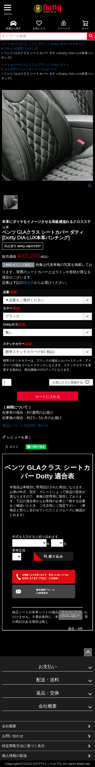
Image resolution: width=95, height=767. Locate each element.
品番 (10, 292)
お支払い (48, 666)
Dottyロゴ (14, 324)
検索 (91, 36)
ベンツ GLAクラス (44, 69)
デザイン (78, 44)
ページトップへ (88, 652)
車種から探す (13, 25)
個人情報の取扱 (14, 755)
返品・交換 (47, 693)
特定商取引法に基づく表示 (23, 745)
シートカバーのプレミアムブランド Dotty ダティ (35, 44)
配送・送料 (47, 680)
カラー (11, 308)
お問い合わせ (12, 736)
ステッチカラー (17, 344)
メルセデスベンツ (16, 69)
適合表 (28, 282)
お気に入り (39, 25)
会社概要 (48, 706)
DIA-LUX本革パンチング (21, 48)
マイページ (63, 25)
